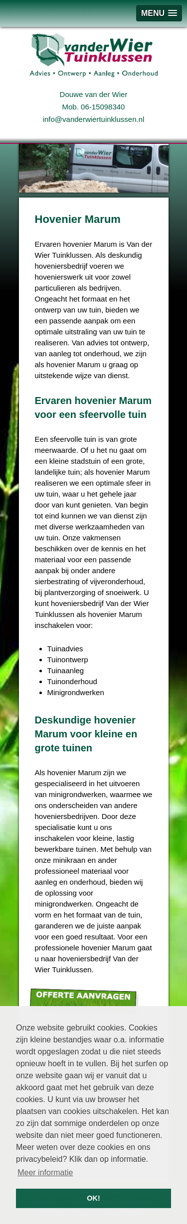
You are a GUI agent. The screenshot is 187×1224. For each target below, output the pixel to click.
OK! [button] (93, 1198)
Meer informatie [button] (45, 1172)
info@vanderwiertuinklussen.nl (94, 119)
